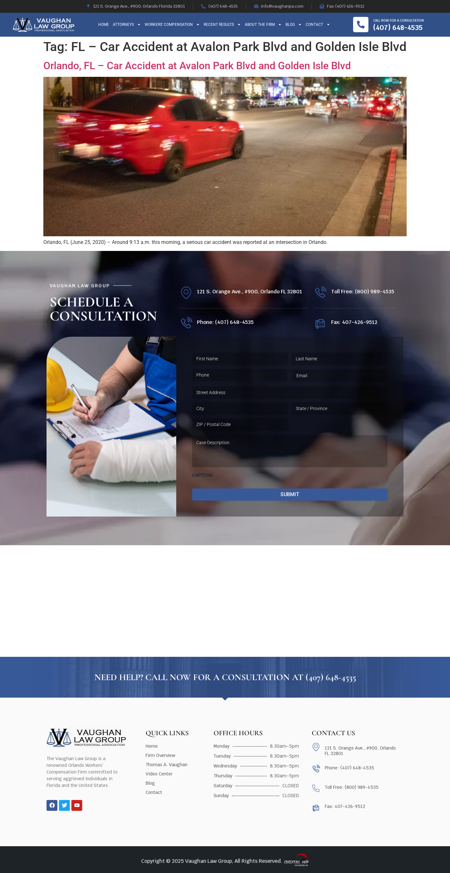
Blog (294, 24)
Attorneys (127, 24)
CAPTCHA (202, 475)
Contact (318, 24)
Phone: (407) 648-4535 (225, 322)
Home (103, 24)
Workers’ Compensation (172, 24)
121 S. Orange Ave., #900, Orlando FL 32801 (249, 291)
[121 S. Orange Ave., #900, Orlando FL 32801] (186, 293)
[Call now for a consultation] (360, 24)
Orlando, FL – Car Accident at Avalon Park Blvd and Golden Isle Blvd (197, 66)
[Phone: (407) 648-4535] (186, 323)
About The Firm (263, 24)
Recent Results (222, 24)
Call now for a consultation (398, 20)
